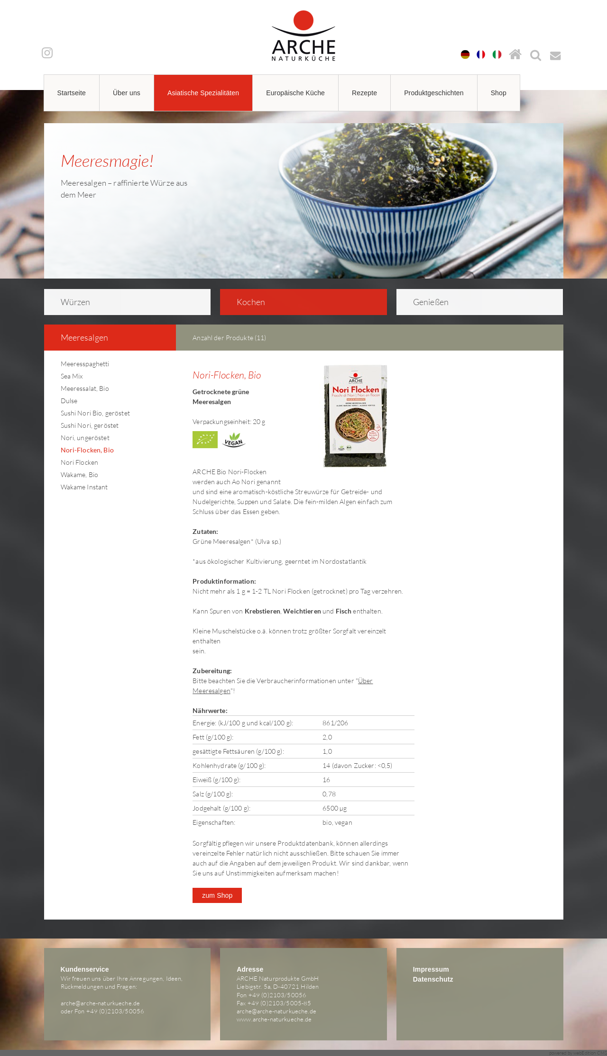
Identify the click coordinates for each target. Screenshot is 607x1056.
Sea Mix (72, 376)
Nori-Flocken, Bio (87, 450)
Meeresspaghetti (85, 364)
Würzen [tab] (69, 302)
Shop (498, 93)
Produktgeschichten (434, 93)
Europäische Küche (295, 93)
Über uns (126, 93)
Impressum (431, 969)
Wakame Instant (84, 487)
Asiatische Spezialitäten (203, 93)
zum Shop (217, 895)
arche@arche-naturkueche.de (100, 1003)
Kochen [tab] (244, 302)
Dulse (69, 401)
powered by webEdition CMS (578, 1053)
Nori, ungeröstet (85, 437)
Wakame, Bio (80, 474)
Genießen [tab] (425, 302)
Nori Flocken (80, 462)
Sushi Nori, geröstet (90, 425)
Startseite (71, 93)
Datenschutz (433, 979)
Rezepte (364, 93)
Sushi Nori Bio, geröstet (95, 413)
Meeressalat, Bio (85, 388)
